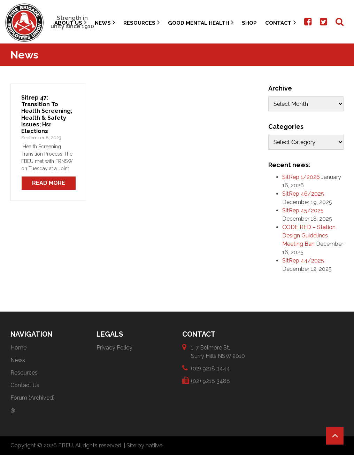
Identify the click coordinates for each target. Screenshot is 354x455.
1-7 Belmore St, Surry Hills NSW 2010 (218, 351)
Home (18, 347)
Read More (48, 183)
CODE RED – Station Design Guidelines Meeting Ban (309, 235)
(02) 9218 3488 (210, 380)
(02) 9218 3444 (210, 368)
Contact (280, 22)
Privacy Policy (114, 347)
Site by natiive (144, 445)
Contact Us (24, 385)
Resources (141, 22)
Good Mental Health (200, 22)
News (105, 22)
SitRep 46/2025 (303, 193)
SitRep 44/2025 (303, 260)
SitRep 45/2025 (303, 210)
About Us (70, 22)
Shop (249, 23)
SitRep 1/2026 (301, 177)
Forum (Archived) (32, 397)
